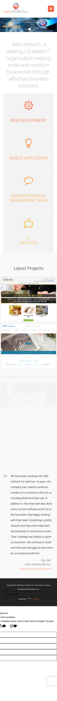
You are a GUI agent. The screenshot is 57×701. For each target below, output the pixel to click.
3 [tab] (34, 29)
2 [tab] (30, 29)
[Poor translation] (13, 626)
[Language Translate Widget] (28, 594)
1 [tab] (25, 29)
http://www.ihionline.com (34, 561)
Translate (32, 599)
